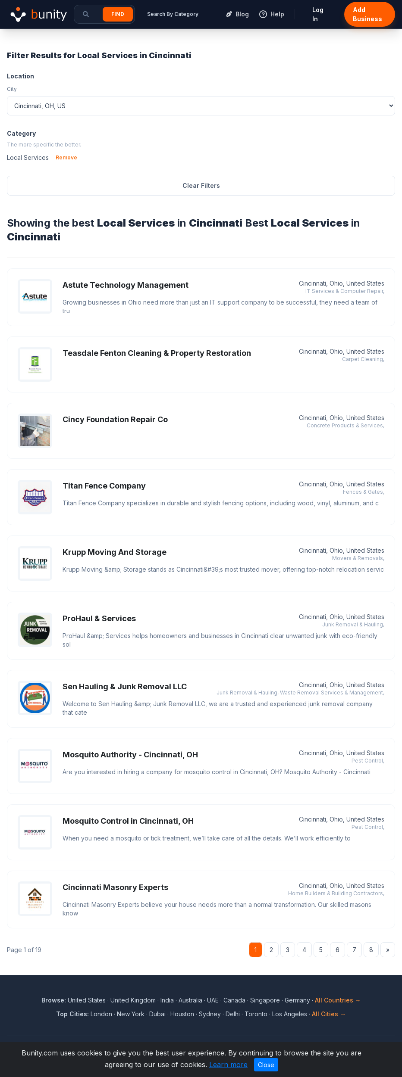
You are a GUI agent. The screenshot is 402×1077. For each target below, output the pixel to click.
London (101, 1014)
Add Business (367, 14)
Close (266, 1064)
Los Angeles (289, 1014)
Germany (297, 1000)
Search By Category (172, 14)
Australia (190, 1000)
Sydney (210, 1014)
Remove (66, 157)
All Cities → (329, 1014)
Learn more (228, 1064)
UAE (213, 1000)
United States (87, 1000)
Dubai (157, 1014)
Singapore (265, 1000)
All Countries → (338, 1000)
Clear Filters (201, 185)
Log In (317, 14)
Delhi (233, 1014)
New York (130, 1014)
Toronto (256, 1014)
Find (117, 14)
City (12, 89)
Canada (234, 1000)
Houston (182, 1014)
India (167, 1000)
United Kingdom (133, 1000)
